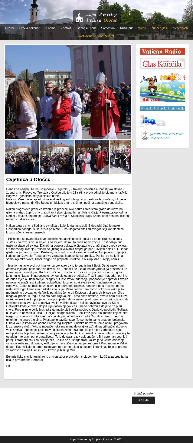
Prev (11, 157)
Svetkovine (85, 36)
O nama (50, 28)
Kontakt (66, 28)
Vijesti (142, 28)
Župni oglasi (159, 28)
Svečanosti (180, 28)
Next (125, 157)
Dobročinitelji (106, 36)
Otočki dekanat (29, 28)
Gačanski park (86, 28)
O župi (9, 28)
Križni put (126, 28)
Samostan (108, 28)
